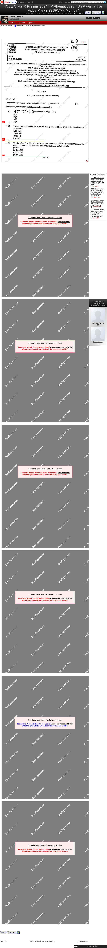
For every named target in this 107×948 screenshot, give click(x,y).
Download (96, 13)
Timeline (21, 23)
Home (2, 25)
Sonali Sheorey (16, 17)
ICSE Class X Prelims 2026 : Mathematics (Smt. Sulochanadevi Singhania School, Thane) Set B (97, 192)
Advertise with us (83, 941)
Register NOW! (64, 222)
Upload (67, 2)
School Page (31, 25)
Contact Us (3, 941)
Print (88, 13)
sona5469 (9, 25)
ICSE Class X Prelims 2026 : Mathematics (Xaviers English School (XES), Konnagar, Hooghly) (97, 213)
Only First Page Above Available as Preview (45, 218)
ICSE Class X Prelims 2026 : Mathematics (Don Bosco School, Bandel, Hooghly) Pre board (97, 181)
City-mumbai (14, 19)
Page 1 (83, 42)
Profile (12, 23)
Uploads (31, 23)
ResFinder (30, 2)
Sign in (61, 2)
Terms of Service (50, 941)
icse (36, 25)
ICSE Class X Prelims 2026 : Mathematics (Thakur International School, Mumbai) (97, 202)
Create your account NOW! (61, 347)
